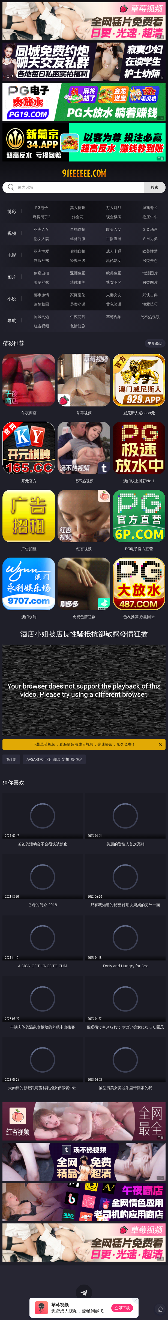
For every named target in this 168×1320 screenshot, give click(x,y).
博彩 (11, 211)
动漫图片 (150, 273)
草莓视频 (113, 316)
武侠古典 (150, 294)
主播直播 (113, 238)
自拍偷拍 (77, 229)
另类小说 (77, 304)
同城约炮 (41, 316)
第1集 (11, 759)
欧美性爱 (150, 251)
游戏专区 (150, 207)
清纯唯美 (77, 282)
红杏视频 (41, 325)
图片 (11, 277)
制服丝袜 (41, 260)
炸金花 (77, 216)
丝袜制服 (77, 238)
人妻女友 (113, 294)
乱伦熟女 (113, 260)
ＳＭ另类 (150, 238)
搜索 (154, 187)
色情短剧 (77, 325)
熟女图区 (113, 282)
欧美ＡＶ (113, 229)
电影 (11, 255)
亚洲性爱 (41, 251)
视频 (11, 233)
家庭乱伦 (77, 294)
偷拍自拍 (77, 251)
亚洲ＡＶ (41, 229)
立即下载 (122, 1307)
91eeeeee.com (84, 173)
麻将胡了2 (41, 216)
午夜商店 (77, 316)
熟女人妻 (41, 238)
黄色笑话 (113, 304)
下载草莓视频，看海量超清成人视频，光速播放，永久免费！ (97, 744)
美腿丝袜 (41, 282)
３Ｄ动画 (150, 229)
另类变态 (150, 260)
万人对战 (113, 207)
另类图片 (150, 282)
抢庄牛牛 (150, 216)
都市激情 (41, 294)
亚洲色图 (77, 273)
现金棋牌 (113, 216)
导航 (11, 321)
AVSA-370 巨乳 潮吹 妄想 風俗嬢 (54, 759)
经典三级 (77, 260)
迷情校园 (41, 304)
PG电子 (41, 207)
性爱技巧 (150, 304)
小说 (11, 299)
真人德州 (77, 207)
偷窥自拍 (41, 273)
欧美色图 (113, 273)
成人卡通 (113, 251)
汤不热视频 (150, 316)
